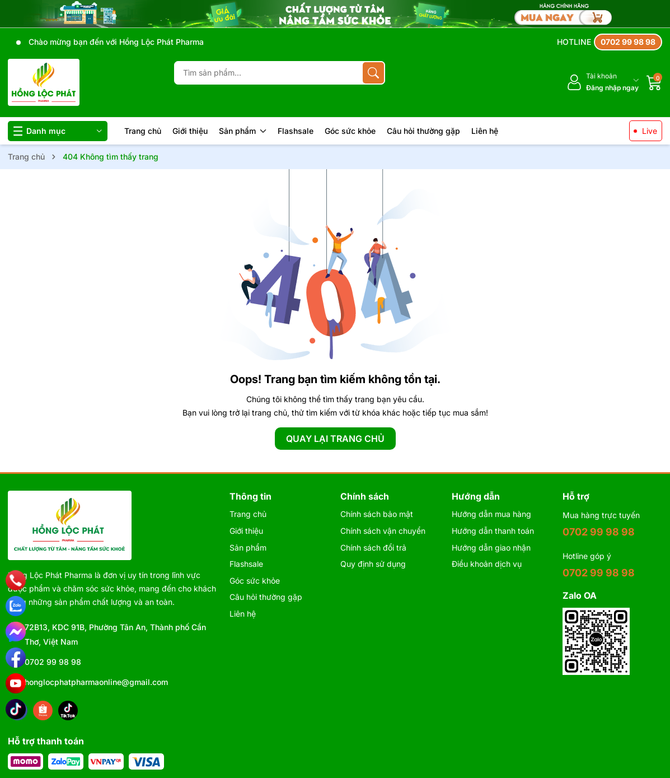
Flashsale (295, 131)
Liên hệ (484, 131)
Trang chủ (142, 131)
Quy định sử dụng (373, 564)
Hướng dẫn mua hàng (491, 514)
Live (649, 131)
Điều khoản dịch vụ (487, 564)
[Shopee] (43, 710)
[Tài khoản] (602, 82)
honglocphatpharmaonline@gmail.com (96, 682)
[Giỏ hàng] (654, 82)
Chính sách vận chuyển (382, 530)
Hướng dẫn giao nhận (491, 547)
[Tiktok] (68, 710)
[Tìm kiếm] (373, 72)
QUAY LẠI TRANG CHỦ (335, 438)
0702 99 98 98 (53, 662)
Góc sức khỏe (350, 131)
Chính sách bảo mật (376, 514)
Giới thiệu (190, 131)
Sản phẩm (242, 131)
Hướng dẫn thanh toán (493, 530)
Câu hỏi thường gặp (423, 131)
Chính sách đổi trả (373, 547)
